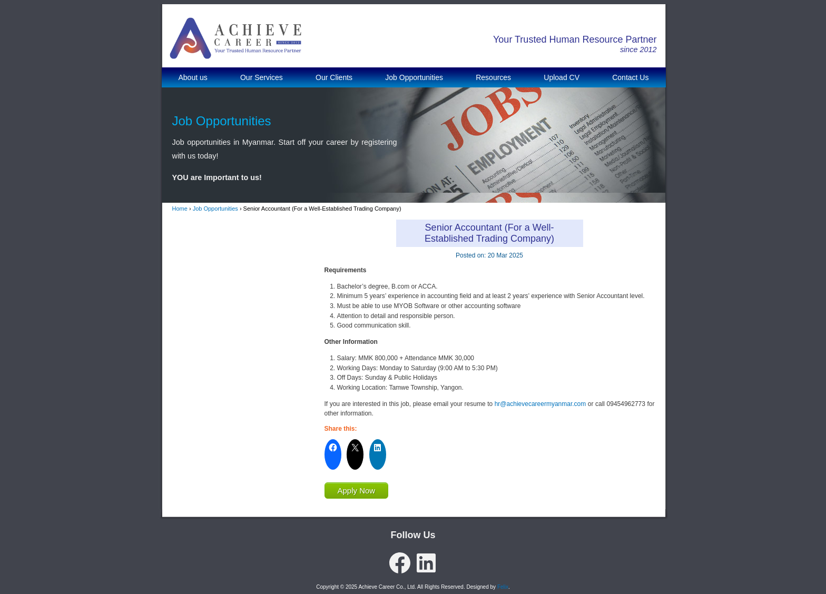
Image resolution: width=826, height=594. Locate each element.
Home (180, 208)
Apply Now (357, 490)
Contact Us (630, 77)
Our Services (261, 77)
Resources (493, 77)
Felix (502, 587)
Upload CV (561, 77)
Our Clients (334, 77)
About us (193, 77)
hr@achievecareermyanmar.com (540, 404)
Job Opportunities (414, 77)
